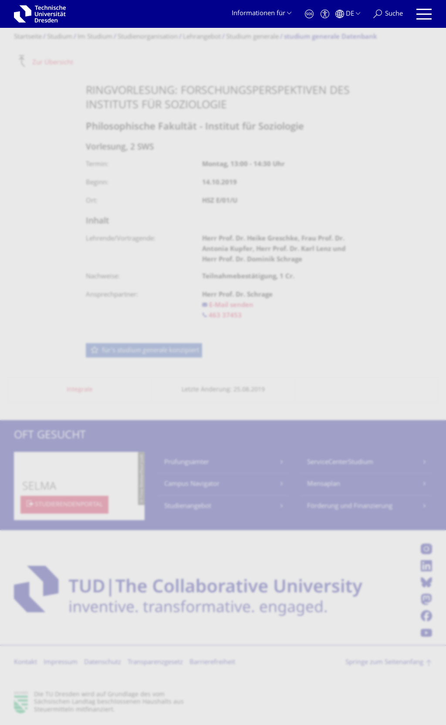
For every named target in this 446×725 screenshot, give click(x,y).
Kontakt (25, 662)
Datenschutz (102, 662)
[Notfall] (309, 14)
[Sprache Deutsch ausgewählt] (347, 14)
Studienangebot (187, 506)
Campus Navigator (192, 484)
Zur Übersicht (52, 62)
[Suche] (388, 14)
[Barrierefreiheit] (325, 14)
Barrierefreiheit (212, 662)
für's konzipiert (144, 350)
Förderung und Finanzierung (349, 506)
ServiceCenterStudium (340, 462)
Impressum (61, 662)
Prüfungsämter (186, 462)
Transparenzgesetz (155, 662)
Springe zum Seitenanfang (384, 662)
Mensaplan (323, 484)
